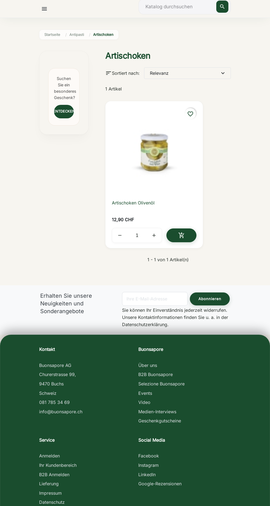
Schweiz (47, 354)
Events (145, 354)
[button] (46, 9)
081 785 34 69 (54, 363)
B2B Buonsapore (155, 336)
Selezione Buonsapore (161, 345)
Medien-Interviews (157, 373)
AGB (43, 473)
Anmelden (49, 417)
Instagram (148, 426)
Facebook (148, 417)
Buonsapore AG (55, 326)
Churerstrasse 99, (57, 336)
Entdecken (64, 111)
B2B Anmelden (54, 436)
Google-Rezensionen (160, 445)
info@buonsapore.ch (60, 373)
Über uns (147, 326)
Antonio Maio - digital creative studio (135, 498)
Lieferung (49, 445)
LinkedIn (147, 436)
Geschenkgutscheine (159, 382)
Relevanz (188, 73)
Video (144, 363)
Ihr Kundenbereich (58, 426)
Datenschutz (52, 464)
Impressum (50, 454)
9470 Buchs (51, 345)
